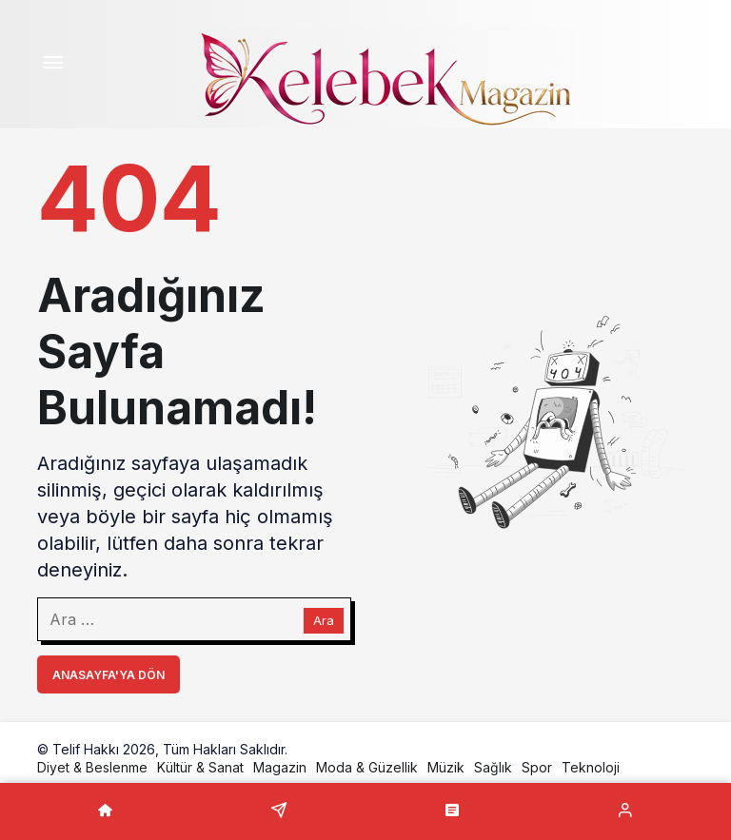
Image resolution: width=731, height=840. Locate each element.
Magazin (279, 767)
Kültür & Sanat (200, 767)
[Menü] (52, 64)
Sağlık (493, 767)
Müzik (445, 767)
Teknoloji (591, 767)
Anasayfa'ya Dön (108, 675)
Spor (537, 767)
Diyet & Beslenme (92, 767)
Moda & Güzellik (367, 767)
